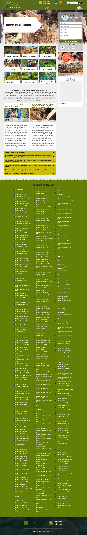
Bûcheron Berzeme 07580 (21, 264)
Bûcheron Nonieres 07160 (42, 277)
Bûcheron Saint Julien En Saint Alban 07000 (64, 225)
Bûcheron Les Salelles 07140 (64, 396)
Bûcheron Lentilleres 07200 (42, 218)
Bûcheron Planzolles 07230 (42, 304)
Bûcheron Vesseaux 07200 (63, 481)
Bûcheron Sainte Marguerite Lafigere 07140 (63, 267)
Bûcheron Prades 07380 (42, 319)
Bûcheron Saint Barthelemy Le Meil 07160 (44, 412)
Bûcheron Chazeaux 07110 (21, 340)
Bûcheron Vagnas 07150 (62, 452)
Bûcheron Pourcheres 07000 (43, 312)
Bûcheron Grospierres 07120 (22, 438)
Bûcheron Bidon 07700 (20, 269)
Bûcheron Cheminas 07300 (21, 342)
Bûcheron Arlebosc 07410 (21, 221)
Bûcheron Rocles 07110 (41, 351)
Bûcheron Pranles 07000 (42, 324)
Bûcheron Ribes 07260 (41, 335)
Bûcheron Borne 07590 (20, 278)
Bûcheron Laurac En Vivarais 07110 (42, 203)
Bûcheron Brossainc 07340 (21, 295)
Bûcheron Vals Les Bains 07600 (64, 459)
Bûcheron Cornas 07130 (21, 363)
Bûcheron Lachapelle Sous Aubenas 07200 (21, 495)
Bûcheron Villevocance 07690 (64, 489)
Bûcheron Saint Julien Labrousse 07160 (64, 229)
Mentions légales (50, 531)
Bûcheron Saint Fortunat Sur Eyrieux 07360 (42, 484)
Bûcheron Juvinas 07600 (21, 463)
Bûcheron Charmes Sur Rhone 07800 (22, 321)
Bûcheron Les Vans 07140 (63, 466)
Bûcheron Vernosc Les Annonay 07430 (64, 473)
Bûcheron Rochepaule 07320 (43, 342)
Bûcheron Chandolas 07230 (21, 316)
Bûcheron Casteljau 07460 (21, 300)
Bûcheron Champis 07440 (21, 314)
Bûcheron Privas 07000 (41, 328)
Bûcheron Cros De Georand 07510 (23, 375)
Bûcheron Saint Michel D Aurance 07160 (64, 303)
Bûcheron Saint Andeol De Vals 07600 (43, 393)
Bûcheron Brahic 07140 (20, 293)
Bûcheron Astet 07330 (20, 230)
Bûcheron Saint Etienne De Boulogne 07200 (42, 460)
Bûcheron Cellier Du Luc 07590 (22, 302)
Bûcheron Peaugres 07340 (42, 294)
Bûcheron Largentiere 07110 (42, 198)
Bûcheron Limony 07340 (42, 223)
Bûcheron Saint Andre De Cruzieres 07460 (42, 397)
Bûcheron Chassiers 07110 (21, 329)
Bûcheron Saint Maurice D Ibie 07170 (64, 293)
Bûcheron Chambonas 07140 (22, 309)
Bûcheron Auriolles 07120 (21, 237)
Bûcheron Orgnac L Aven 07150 (43, 285)
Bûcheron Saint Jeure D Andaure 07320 (64, 204)
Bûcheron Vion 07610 (62, 496)
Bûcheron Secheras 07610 (63, 412)
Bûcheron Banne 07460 (20, 244)
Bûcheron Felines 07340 (21, 409)
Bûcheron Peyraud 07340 (42, 299)
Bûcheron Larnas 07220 (41, 200)
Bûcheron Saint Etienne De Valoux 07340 (44, 476)
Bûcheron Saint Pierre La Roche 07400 (64, 328)
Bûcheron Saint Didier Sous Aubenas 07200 (42, 456)
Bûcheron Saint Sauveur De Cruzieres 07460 (63, 361)
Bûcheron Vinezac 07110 (63, 491)
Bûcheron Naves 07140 (41, 274)
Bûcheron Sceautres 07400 (63, 409)
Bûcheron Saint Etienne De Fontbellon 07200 (42, 464)
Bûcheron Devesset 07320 (21, 386)
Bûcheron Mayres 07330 (42, 247)
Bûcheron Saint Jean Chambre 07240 (43, 510)
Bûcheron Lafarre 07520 (21, 503)
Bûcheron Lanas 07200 (41, 196)
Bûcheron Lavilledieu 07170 (42, 211)
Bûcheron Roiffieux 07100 (42, 354)
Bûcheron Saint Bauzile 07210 (43, 426)
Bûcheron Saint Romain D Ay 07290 (63, 353)
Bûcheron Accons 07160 (21, 189)
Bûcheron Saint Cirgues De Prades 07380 (44, 439)
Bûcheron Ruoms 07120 (41, 363)
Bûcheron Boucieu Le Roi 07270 (22, 283)
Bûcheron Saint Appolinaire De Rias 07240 (43, 408)
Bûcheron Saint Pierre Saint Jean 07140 (64, 332)
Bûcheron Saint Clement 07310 (43, 448)
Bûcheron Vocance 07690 (63, 501)
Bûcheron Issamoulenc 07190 (22, 447)
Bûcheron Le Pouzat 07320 (42, 315)
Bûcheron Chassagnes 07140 (22, 327)
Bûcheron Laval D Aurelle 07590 (43, 206)
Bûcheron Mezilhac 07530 (42, 259)
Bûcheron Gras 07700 (20, 433)
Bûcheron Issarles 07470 (21, 451)
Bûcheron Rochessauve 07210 (43, 347)
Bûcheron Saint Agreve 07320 (43, 372)
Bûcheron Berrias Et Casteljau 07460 (22, 261)
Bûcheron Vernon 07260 (62, 470)
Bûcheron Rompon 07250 (42, 356)
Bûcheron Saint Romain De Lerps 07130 (64, 357)
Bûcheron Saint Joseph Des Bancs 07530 (65, 210)
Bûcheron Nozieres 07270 (42, 279)
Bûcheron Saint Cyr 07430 (42, 451)
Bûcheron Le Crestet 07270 (21, 370)
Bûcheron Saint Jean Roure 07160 (65, 200)
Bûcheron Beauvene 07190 (21, 258)
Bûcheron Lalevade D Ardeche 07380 (22, 510)
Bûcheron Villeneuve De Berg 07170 (64, 486)
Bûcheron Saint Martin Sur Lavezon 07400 (65, 281)
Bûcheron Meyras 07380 (42, 254)
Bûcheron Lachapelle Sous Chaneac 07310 (21, 499)
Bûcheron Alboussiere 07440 (22, 203)
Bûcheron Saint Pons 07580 (63, 341)
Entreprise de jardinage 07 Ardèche (60, 8)
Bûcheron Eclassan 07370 (21, 397)
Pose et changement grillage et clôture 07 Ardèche (79, 8)
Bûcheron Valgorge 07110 (63, 454)
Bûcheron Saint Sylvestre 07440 (64, 371)
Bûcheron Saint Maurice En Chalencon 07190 (63, 297)
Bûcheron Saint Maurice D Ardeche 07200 (65, 289)
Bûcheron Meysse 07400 (42, 257)
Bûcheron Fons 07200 (20, 413)
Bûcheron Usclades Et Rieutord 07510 (64, 446)
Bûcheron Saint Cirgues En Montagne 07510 (42, 443)
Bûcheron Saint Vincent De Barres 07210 (65, 386)
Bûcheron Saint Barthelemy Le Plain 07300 (43, 420)
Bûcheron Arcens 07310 (21, 216)
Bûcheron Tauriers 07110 (63, 426)
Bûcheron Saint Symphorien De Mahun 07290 (64, 378)
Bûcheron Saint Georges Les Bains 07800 (44, 496)
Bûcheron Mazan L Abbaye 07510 (44, 250)
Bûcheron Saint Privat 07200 (63, 346)
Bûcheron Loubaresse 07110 (43, 225)
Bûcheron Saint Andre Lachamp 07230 (43, 404)
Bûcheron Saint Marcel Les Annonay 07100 (63, 263)
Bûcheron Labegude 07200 (21, 479)
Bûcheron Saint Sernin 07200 (63, 368)
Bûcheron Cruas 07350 (20, 377)
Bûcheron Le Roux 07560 (42, 361)
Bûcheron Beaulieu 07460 (21, 253)
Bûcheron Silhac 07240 (62, 416)
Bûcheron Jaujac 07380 (20, 454)
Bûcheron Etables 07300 (21, 402)
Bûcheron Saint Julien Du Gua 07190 (64, 218)
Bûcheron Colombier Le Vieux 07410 (22, 360)
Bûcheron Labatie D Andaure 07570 (22, 474)
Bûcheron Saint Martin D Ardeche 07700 (64, 273)
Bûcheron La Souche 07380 (63, 419)
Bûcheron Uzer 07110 (62, 450)
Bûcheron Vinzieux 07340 (63, 494)
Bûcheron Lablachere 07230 (22, 482)
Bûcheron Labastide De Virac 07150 (22, 470)
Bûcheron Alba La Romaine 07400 (23, 199)
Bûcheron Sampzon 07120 (63, 398)
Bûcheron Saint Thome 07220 (64, 381)
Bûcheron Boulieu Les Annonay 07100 (22, 286)
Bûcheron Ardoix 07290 (20, 219)
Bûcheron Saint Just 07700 (63, 241)
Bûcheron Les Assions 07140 (22, 228)
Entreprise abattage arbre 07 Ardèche (53, 8)
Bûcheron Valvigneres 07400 (63, 461)
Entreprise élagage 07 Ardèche (42, 8)
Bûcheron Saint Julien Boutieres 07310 (64, 214)
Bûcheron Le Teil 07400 (62, 428)
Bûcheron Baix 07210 (20, 239)
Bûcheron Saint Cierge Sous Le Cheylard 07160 (43, 435)
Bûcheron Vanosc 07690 (62, 463)
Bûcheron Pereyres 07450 (42, 297)
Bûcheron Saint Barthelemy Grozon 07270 (44, 416)
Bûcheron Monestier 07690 (42, 263)
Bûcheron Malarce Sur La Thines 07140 (43, 233)
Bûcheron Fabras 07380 (21, 404)
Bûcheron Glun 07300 (20, 429)
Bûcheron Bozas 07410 (20, 280)
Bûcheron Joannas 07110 (21, 458)
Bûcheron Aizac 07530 (20, 194)
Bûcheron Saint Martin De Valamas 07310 (65, 277)
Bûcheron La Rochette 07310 (43, 349)
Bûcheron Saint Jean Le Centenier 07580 (65, 197)
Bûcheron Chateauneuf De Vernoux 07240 (23, 334)
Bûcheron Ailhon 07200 (20, 192)
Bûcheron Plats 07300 (41, 306)
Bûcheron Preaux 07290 (41, 326)
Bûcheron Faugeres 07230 (21, 406)
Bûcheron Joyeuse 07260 (21, 460)
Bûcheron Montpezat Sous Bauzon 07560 (44, 266)
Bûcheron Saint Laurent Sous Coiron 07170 (63, 255)
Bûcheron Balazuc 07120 (21, 242)
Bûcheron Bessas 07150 (21, 266)
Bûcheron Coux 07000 (20, 368)
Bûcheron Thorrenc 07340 (63, 433)
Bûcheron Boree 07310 (20, 276)
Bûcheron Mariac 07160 (41, 240)
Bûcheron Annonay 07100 (21, 210)
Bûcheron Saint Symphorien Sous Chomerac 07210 (65, 374)
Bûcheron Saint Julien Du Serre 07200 (64, 222)
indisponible (46, 2)
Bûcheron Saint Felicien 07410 (43, 481)
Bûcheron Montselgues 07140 (43, 272)
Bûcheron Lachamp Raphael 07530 (23, 488)
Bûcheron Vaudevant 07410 (63, 468)
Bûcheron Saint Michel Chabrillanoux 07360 (62, 311)
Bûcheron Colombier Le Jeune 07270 (22, 356)
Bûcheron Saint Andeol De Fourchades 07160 (42, 389)
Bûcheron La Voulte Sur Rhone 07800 (64, 506)
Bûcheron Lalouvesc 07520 (42, 189)
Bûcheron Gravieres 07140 (21, 436)
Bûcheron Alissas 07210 (21, 206)
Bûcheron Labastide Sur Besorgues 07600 (21, 466)
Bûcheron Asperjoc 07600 (21, 226)
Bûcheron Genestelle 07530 (21, 418)
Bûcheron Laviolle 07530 (42, 213)
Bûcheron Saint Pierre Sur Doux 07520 (64, 335)
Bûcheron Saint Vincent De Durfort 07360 (65, 390)
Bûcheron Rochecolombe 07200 (43, 338)
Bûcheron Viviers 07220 (62, 498)
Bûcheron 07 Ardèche (47, 8)
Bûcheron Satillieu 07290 (63, 405)
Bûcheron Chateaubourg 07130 (22, 331)
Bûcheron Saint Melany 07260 (64, 300)
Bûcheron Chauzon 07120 (21, 338)
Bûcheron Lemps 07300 (41, 216)
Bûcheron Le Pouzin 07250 (42, 317)
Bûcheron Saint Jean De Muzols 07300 (64, 189)
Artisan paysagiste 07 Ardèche (72, 8)
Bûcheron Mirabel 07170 (42, 261)
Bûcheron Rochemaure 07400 (43, 340)
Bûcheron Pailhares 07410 (42, 290)
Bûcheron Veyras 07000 (62, 483)
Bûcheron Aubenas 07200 (21, 233)
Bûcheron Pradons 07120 (42, 321)
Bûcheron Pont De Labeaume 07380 (43, 309)
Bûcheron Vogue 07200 (62, 503)
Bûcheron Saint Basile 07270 (43, 423)
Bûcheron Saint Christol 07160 (43, 428)
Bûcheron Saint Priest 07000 (63, 343)
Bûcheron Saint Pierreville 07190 (64, 339)
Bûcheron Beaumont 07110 (21, 256)
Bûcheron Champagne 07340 (22, 311)
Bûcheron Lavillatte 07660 (42, 209)
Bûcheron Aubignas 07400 (21, 235)
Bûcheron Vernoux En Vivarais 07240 (64, 477)
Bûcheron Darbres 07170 (21, 379)
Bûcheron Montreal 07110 (42, 270)
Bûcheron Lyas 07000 (41, 230)
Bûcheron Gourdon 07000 (21, 431)
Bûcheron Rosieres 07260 (42, 358)
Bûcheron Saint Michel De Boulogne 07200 (63, 307)
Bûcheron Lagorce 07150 (21, 507)
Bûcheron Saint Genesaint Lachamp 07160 (42, 492)
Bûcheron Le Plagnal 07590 (42, 301)
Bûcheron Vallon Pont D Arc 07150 (65, 457)
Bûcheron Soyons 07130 (62, 421)
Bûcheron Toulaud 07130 (63, 437)
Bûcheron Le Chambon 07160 (22, 307)
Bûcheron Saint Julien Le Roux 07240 (64, 233)
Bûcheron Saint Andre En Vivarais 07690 (44, 401)
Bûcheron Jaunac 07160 (21, 456)
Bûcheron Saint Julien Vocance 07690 (64, 237)
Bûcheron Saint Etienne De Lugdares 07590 (42, 468)
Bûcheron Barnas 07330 (21, 246)
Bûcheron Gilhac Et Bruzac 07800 (23, 420)
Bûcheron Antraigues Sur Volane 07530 (22, 213)
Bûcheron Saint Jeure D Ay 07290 (65, 207)
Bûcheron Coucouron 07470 (21, 366)
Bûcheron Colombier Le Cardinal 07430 (22, 352)
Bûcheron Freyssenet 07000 (22, 416)
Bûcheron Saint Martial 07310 (64, 270)
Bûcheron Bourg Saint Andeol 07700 (22, 290)
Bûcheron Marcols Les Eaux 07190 (44, 238)
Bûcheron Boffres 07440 (21, 271)
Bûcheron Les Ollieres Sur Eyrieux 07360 (44, 282)
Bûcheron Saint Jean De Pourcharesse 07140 (62, 193)
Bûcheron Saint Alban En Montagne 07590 (44, 377)
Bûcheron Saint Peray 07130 (63, 321)
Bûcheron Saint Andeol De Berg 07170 (43, 385)
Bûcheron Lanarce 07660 (42, 193)
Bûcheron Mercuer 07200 (42, 252)
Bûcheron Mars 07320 (41, 243)
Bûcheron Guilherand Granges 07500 (22, 441)
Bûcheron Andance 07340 (21, 208)
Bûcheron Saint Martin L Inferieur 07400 (64, 285)
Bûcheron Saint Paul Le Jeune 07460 (64, 317)
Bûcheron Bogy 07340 (20, 273)
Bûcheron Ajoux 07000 (20, 196)
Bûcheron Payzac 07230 (42, 292)
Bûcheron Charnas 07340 (21, 324)
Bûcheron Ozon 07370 (41, 288)
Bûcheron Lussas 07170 (42, 227)
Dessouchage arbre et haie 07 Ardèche (27, 8)
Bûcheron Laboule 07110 (21, 484)
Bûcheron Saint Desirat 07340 (43, 453)
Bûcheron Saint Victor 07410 (63, 383)
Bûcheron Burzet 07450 (20, 297)
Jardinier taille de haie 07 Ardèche (66, 8)
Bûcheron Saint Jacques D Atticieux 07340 (42, 506)
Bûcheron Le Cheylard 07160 (22, 345)
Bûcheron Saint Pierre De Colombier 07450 (63, 324)
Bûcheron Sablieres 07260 (42, 365)
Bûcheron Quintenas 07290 (42, 333)
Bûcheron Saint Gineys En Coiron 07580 (43, 502)
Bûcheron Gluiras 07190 (21, 427)
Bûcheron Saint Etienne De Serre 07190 (43, 472)
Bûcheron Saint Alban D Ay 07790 (44, 374)
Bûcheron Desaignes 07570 (21, 384)
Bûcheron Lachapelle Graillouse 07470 (22, 491)
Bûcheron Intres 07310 (20, 444)
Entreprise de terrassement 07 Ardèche (35, 8)
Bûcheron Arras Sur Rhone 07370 (23, 223)
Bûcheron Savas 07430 (62, 407)
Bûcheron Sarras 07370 (62, 403)
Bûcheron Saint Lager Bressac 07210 (64, 244)
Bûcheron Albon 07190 (20, 201)
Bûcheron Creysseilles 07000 (22, 373)
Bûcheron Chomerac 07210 (21, 349)
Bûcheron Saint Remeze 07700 (64, 350)
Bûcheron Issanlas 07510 (21, 449)
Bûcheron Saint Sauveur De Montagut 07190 (63, 365)
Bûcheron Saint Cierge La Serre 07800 (43, 431)
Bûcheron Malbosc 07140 (42, 236)
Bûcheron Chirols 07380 (21, 347)
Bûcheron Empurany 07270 (21, 400)
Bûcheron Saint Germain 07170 (43, 499)
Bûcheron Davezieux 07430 (21, 382)
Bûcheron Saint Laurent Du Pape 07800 (64, 247)
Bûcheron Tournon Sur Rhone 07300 (63, 440)
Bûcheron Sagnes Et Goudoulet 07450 (43, 368)
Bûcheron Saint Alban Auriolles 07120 (43, 381)
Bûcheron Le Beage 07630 (21, 249)
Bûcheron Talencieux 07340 (63, 423)
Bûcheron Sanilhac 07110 (63, 400)
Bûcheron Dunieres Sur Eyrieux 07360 (22, 394)
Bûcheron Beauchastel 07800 (22, 251)
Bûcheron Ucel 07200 (62, 443)
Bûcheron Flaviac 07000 (21, 411)
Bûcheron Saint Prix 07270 (63, 348)
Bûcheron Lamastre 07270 (42, 191)
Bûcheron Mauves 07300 (42, 245)
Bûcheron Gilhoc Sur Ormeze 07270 (22, 423)
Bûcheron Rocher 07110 (41, 345)
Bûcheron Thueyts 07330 (63, 435)
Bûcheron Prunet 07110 (41, 331)
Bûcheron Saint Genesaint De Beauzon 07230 (43, 488)
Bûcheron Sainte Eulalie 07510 (43, 479)
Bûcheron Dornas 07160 (21, 391)
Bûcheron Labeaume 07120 (21, 477)
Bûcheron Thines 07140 (62, 430)
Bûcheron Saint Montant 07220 (64, 314)
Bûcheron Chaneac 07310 (21, 318)
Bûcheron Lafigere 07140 (21, 505)
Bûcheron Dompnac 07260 (21, 389)
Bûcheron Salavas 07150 (63, 393)
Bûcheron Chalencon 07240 (21, 304)
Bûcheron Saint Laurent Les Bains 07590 (65, 251)
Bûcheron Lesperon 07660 (42, 220)
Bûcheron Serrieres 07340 (63, 414)
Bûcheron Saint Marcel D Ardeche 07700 (65, 259)
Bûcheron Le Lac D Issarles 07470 (23, 486)
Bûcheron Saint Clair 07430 (42, 446)
